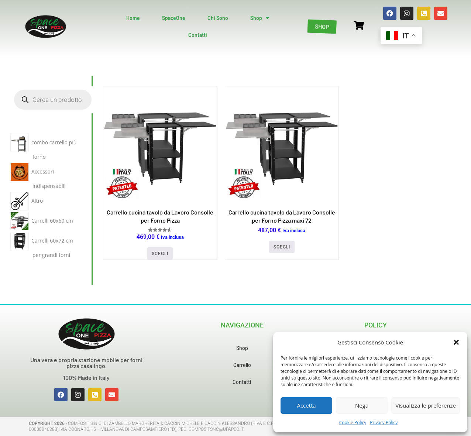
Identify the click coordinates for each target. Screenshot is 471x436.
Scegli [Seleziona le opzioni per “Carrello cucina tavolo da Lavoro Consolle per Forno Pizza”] (160, 253)
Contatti (197, 35)
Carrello (242, 365)
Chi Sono (217, 18)
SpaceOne (173, 18)
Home (133, 18)
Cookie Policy (352, 422)
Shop (259, 18)
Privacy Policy (384, 422)
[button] (456, 342)
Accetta (306, 405)
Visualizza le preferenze (425, 405)
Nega (361, 405)
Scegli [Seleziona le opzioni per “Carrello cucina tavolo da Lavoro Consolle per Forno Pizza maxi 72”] (282, 247)
